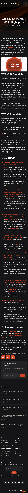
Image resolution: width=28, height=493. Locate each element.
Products (17, 440)
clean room (13, 289)
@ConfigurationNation (18, 282)
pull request (14, 228)
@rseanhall (11, 291)
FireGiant (10, 47)
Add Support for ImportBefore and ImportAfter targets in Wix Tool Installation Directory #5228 (14, 192)
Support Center (5, 455)
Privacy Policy (18, 455)
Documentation (6, 448)
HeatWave (4, 440)
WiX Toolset (4, 442)
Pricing (17, 437)
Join (23, 375)
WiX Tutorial (4, 453)
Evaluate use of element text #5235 (15, 300)
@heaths (6, 167)
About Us (17, 448)
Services (17, 442)
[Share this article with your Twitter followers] (8, 357)
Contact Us (18, 453)
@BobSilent (10, 197)
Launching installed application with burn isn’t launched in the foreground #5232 (15, 255)
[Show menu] (25, 3)
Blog (16, 450)
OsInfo (16, 244)
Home (3, 437)
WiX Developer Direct (7, 444)
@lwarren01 (7, 259)
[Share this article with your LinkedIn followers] (3, 357)
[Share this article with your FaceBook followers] (13, 357)
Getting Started (5, 450)
